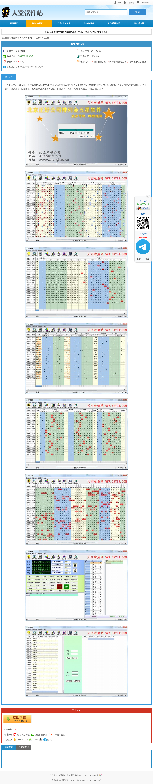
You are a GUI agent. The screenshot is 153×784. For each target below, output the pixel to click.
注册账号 (130, 3)
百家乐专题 (139, 23)
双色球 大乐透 (64, 23)
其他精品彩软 (114, 23)
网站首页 (14, 23)
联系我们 (62, 775)
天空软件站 (14, 38)
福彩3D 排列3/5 (39, 23)
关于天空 (53, 775)
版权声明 (78, 775)
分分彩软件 (89, 23)
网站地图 (70, 775)
